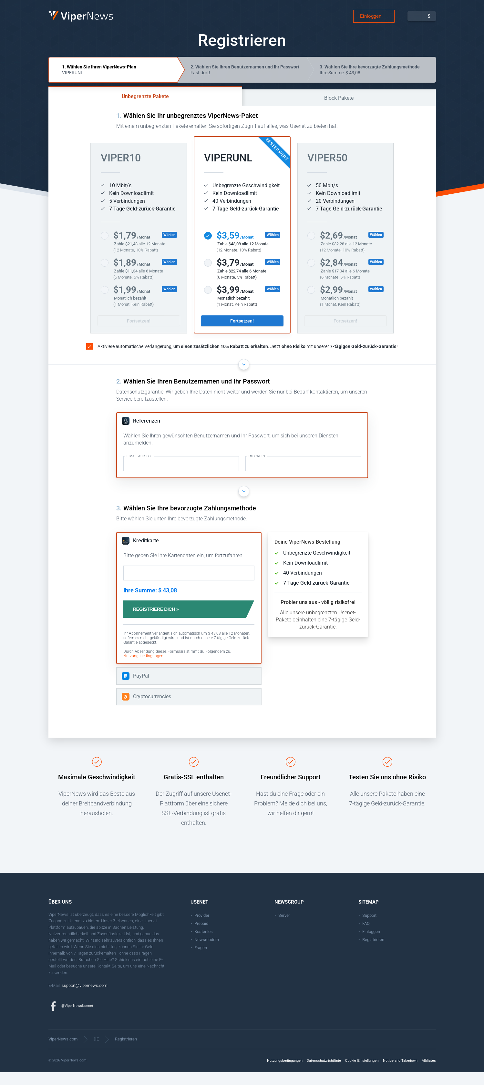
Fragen (200, 960)
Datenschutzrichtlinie (324, 1073)
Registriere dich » (163, 622)
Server (284, 928)
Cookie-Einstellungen (362, 1073)
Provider (201, 928)
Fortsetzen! (138, 333)
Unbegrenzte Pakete (145, 109)
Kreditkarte (146, 553)
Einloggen (370, 23)
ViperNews (49, 17)
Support (369, 928)
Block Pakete (339, 111)
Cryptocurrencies (152, 709)
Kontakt (103, 979)
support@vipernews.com (85, 998)
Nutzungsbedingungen (143, 669)
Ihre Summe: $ (370, 82)
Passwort (257, 469)
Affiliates (429, 1073)
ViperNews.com (62, 1051)
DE (96, 1051)
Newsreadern (206, 952)
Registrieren (373, 952)
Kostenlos (203, 944)
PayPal (141, 689)
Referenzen (146, 434)
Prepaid (201, 936)
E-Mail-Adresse (139, 469)
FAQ (366, 936)
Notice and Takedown (400, 1073)
